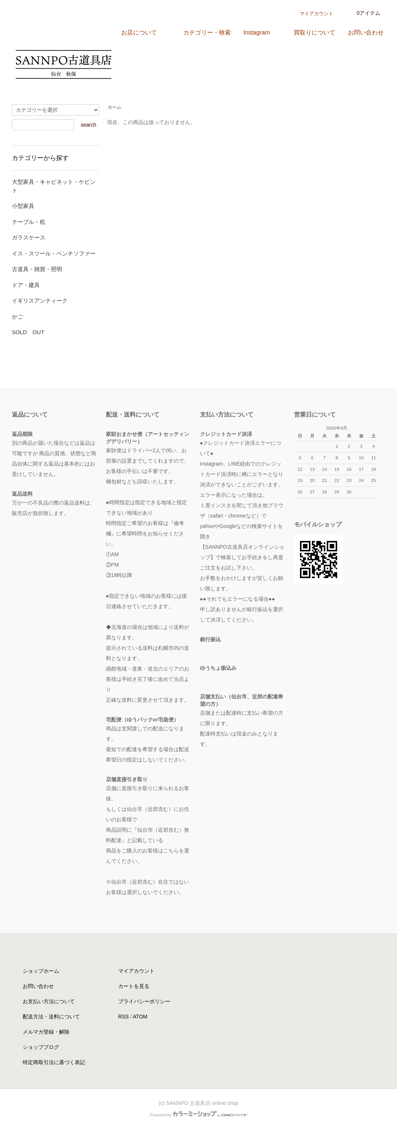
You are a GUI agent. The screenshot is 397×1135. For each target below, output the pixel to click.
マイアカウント (316, 13)
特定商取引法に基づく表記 (54, 1062)
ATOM (140, 1017)
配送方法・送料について (51, 1017)
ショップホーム (41, 971)
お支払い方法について (49, 1001)
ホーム (114, 107)
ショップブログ (41, 1047)
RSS (123, 1017)
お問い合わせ (38, 986)
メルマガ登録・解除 (46, 1032)
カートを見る (133, 986)
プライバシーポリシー (144, 1001)
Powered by (198, 1115)
